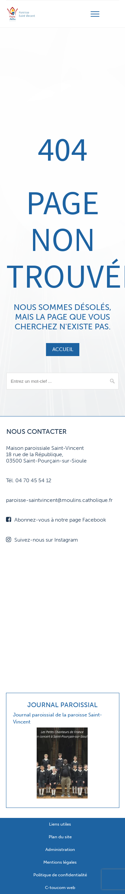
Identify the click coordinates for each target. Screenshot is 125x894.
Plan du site (60, 836)
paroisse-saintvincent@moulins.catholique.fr (59, 500)
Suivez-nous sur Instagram (42, 540)
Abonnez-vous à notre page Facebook (56, 520)
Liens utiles (60, 824)
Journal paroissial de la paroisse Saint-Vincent (57, 718)
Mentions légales (60, 862)
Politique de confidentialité (60, 874)
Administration (60, 849)
